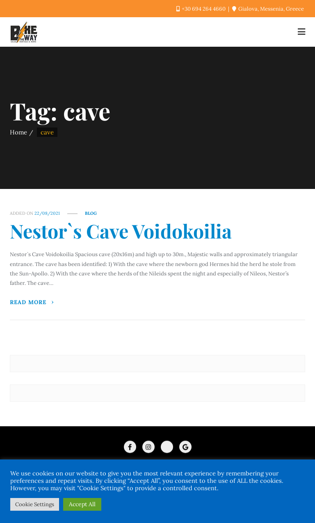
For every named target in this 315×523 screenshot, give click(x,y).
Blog (91, 213)
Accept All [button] (82, 504)
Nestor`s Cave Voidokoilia (121, 230)
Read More (32, 302)
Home (18, 132)
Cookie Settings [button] (34, 504)
